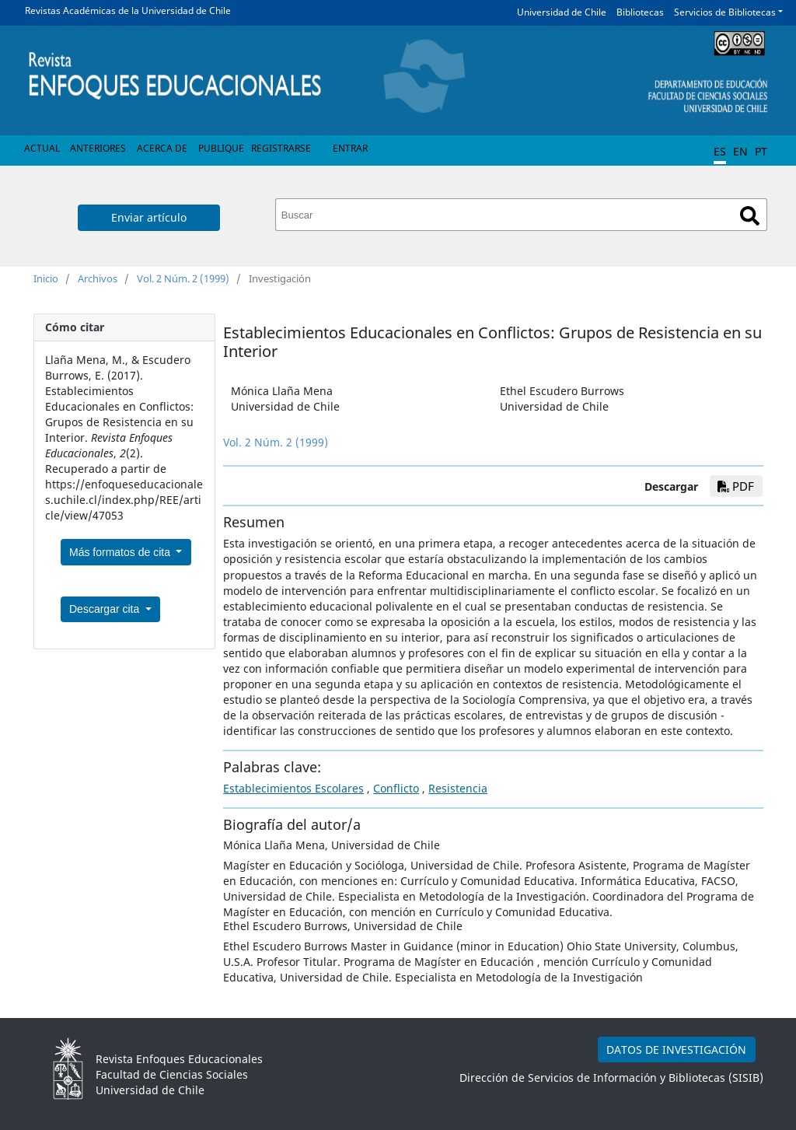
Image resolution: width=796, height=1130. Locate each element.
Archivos (97, 278)
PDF (735, 486)
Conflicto (396, 788)
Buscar (749, 216)
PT (761, 151)
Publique (221, 148)
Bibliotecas (640, 12)
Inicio (45, 278)
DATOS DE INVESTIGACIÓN (676, 1049)
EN (740, 151)
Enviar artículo (149, 217)
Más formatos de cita (121, 552)
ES (720, 151)
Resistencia (457, 788)
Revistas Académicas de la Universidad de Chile (128, 10)
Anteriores (98, 148)
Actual (42, 148)
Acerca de (162, 148)
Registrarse (281, 148)
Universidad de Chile (561, 12)
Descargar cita (105, 609)
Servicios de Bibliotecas (725, 12)
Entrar (350, 148)
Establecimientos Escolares (293, 788)
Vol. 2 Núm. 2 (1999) (183, 278)
